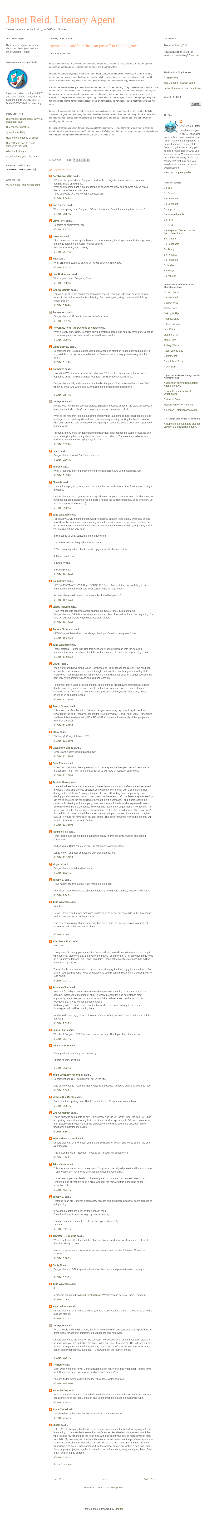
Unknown (58, 236)
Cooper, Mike (171, 302)
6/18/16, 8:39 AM (62, 339)
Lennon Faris (60, 1030)
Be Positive (170, 225)
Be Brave (169, 193)
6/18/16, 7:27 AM (62, 252)
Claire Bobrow (61, 346)
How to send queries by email (22, 137)
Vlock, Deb (170, 366)
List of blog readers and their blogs (182, 88)
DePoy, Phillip (171, 313)
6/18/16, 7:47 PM (62, 1318)
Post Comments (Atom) (110, 1487)
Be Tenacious (171, 259)
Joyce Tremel (60, 1409)
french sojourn (61, 1045)
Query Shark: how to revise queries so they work (20, 144)
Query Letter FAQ (15, 132)
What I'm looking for (16, 151)
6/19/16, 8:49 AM (62, 1402)
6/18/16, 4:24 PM (62, 1157)
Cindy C (57, 1265)
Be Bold (168, 187)
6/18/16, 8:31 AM (62, 321)
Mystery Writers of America (178, 404)
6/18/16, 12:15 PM (63, 740)
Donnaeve (58, 369)
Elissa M (57, 482)
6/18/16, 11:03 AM (63, 656)
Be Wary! (169, 270)
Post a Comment (62, 1464)
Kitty (55, 258)
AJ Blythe (58, 1364)
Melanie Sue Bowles (64, 1097)
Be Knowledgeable (174, 214)
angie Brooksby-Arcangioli (68, 1074)
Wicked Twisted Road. (90, 1295)
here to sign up (20, 45)
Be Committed (171, 198)
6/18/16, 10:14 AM (63, 574)
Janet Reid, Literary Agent (60, 19)
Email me (194, 55)
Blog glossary (171, 77)
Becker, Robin (171, 292)
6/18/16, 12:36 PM (63, 857)
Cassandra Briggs (63, 747)
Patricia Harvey (61, 782)
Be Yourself (170, 276)
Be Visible (169, 265)
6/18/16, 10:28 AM (63, 622)
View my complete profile (177, 172)
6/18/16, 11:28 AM (63, 699)
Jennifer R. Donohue (64, 1236)
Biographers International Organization (177, 392)
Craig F (57, 663)
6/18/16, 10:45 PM (63, 1383)
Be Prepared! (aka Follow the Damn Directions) (179, 232)
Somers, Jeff (170, 356)
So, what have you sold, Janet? (23, 156)
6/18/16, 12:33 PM (63, 824)
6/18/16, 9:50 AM (62, 508)
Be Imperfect (171, 209)
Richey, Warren (172, 345)
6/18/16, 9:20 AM (62, 459)
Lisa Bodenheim (62, 274)
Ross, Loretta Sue (173, 350)
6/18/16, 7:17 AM (62, 229)
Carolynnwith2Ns (62, 176)
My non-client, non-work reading (23, 184)
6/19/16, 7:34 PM (62, 1418)
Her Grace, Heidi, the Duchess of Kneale (76, 327)
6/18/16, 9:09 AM (62, 444)
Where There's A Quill (65, 1138)
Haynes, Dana (171, 318)
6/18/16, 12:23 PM (63, 756)
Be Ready (169, 249)
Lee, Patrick (170, 329)
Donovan (58, 1224)
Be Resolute (170, 254)
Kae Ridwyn (59, 205)
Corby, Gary (170, 308)
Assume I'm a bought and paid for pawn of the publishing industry (182, 425)
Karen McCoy (60, 1390)
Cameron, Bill (171, 297)
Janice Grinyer (61, 706)
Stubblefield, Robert (174, 361)
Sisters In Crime (172, 399)
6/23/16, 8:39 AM (62, 1457)
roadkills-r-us (60, 831)
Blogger (119, 1509)
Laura (56, 451)
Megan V (58, 864)
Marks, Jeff (170, 340)
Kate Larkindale (62, 1306)
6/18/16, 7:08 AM (62, 198)
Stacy (56, 732)
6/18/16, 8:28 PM (62, 1357)
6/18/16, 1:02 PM (62, 872)
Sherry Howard (61, 606)
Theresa (57, 466)
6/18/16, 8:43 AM (62, 362)
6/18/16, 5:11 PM (62, 1229)
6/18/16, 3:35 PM (62, 1131)
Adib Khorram (61, 1164)
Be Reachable (171, 244)
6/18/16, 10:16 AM (63, 600)
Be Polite (169, 219)
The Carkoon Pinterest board (179, 82)
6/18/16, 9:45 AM (62, 475)
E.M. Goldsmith (61, 290)
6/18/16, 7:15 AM (62, 213)
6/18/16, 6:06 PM (62, 1299)
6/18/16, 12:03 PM (63, 725)
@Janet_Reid (179, 45)
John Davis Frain (62, 941)
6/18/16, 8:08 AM (62, 283)
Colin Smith (59, 581)
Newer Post (58, 1479)
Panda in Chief (61, 987)
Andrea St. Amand (63, 629)
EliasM (56, 1425)
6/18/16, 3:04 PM (62, 1090)
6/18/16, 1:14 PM (62, 895)
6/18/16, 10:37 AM (63, 637)
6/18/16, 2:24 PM (62, 1038)
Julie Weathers (61, 514)
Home (104, 1479)
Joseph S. (58, 879)
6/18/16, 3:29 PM (62, 1105)
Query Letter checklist (17, 127)
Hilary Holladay (172, 324)
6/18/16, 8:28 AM (62, 305)
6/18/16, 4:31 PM (62, 1189)
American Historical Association (181, 410)
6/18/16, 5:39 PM (62, 1277)
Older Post (149, 1479)
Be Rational (170, 238)
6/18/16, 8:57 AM (62, 394)
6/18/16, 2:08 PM (62, 980)
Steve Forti (59, 220)
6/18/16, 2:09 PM (62, 1023)
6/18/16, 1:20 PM (62, 934)
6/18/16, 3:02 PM (62, 1067)
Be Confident (171, 203)
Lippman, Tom (171, 334)
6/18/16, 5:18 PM (62, 1258)
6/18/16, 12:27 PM (63, 775)
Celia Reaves (60, 763)
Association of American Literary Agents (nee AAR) (181, 384)
